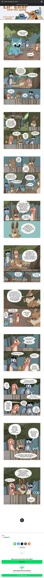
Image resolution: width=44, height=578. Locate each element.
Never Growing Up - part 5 (11, 1)
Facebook (18, 543)
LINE (15, 543)
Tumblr (25, 543)
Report (22, 553)
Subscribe (22, 547)
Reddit (29, 543)
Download (22, 562)
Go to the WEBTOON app (22, 575)
